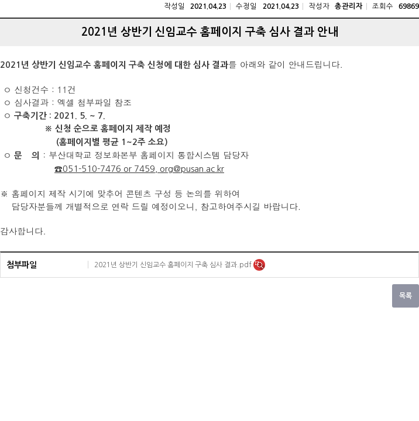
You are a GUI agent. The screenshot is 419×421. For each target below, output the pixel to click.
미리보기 (259, 265)
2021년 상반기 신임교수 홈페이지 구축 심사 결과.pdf (173, 264)
